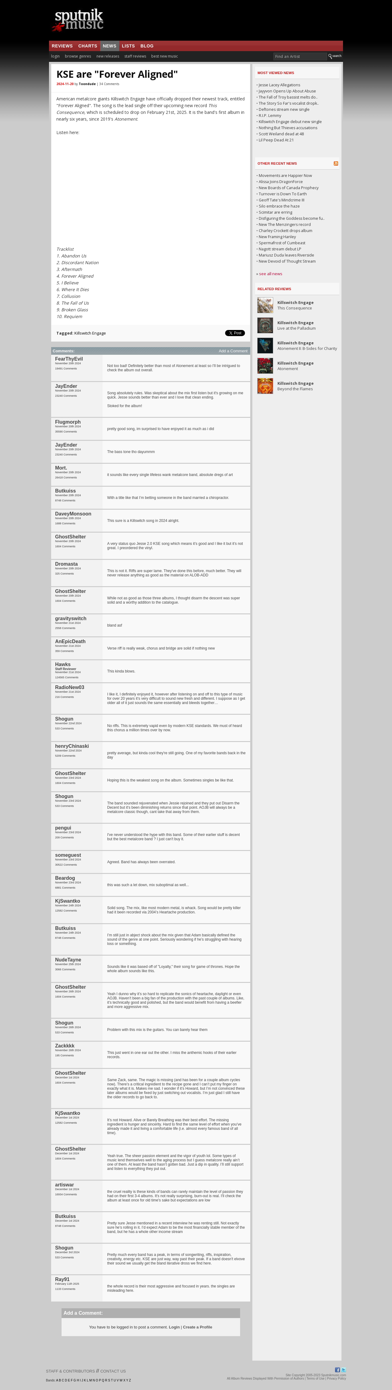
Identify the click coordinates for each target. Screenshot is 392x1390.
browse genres (78, 56)
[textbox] (300, 56)
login (55, 56)
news (109, 45)
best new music (164, 56)
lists (128, 45)
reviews (62, 45)
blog (147, 45)
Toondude (87, 84)
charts (87, 45)
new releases (107, 56)
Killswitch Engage (90, 333)
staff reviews (135, 56)
